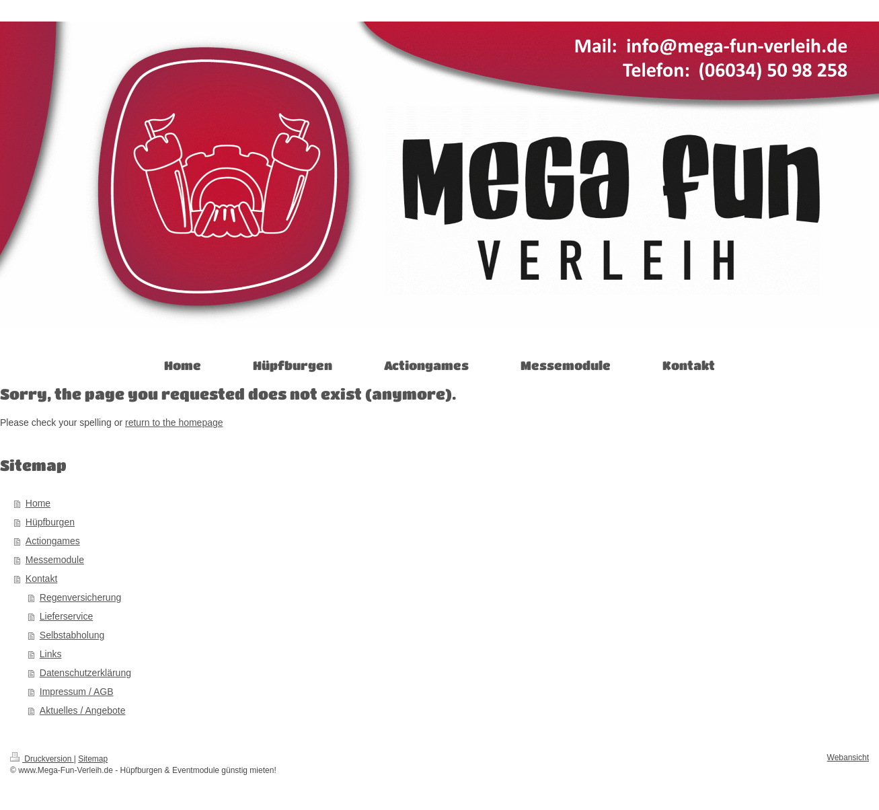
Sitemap (93, 759)
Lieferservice (66, 616)
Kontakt (41, 578)
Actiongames (53, 541)
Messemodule (55, 559)
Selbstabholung (72, 635)
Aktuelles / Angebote (83, 710)
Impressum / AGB (77, 691)
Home (38, 503)
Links (51, 654)
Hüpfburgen (50, 522)
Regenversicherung (80, 597)
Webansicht (848, 757)
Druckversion (42, 759)
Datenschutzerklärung (85, 672)
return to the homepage (174, 422)
